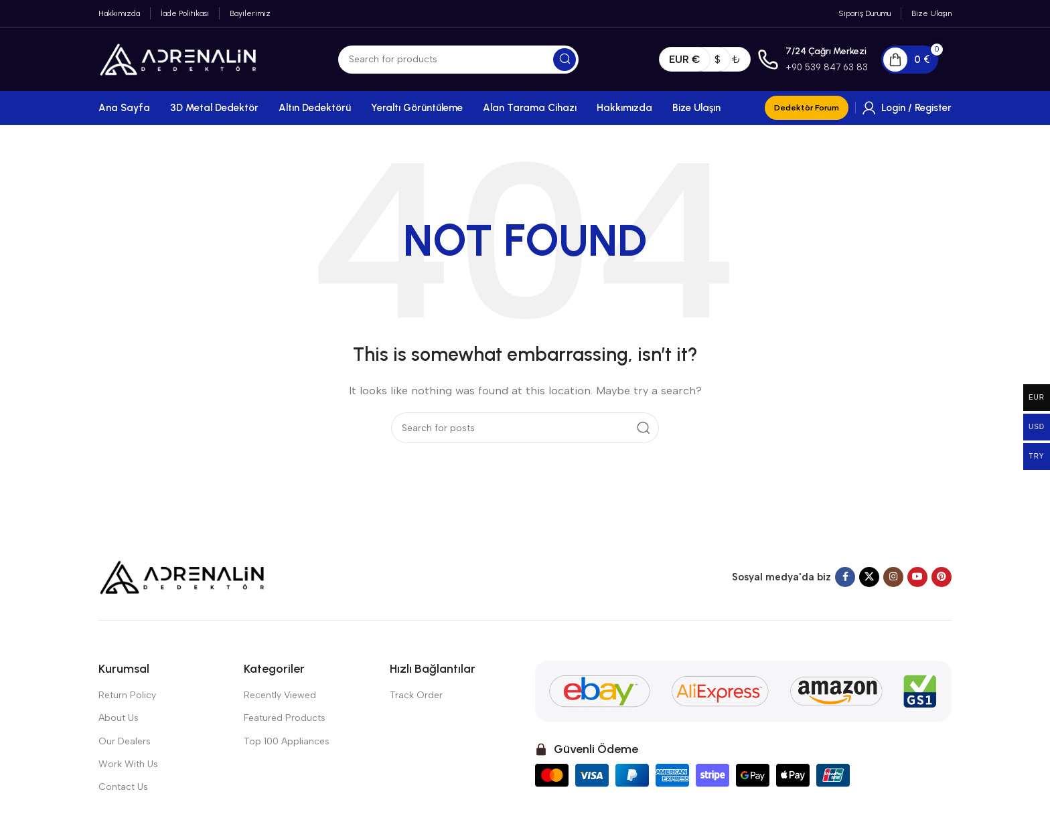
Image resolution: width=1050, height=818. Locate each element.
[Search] (458, 60)
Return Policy (127, 695)
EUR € (684, 59)
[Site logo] (178, 58)
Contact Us (123, 787)
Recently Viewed (280, 695)
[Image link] (182, 576)
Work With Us (128, 764)
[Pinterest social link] (941, 577)
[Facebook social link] (845, 577)
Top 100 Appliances (286, 741)
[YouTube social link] (917, 577)
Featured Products (284, 718)
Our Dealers (124, 741)
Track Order (416, 695)
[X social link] (869, 577)
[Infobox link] (812, 59)
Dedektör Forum (806, 107)
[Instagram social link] (893, 577)
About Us (118, 718)
